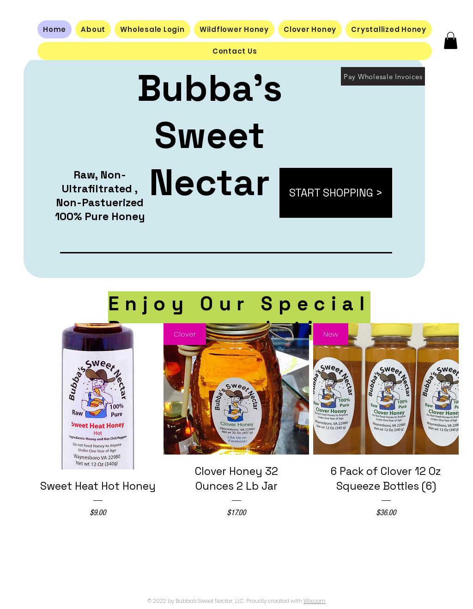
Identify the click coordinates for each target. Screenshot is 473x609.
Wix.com (314, 601)
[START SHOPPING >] (335, 193)
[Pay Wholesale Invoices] (383, 76)
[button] (450, 40)
